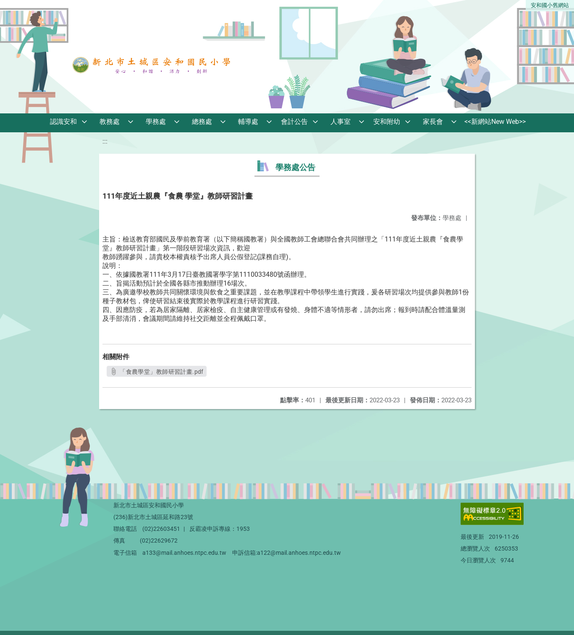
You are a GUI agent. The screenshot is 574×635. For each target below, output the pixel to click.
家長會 (433, 122)
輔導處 (248, 122)
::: (104, 141)
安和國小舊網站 (550, 5)
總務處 (202, 122)
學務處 (156, 122)
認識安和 (63, 122)
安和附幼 (386, 122)
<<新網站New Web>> (495, 122)
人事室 (340, 122)
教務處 (110, 122)
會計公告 (294, 122)
